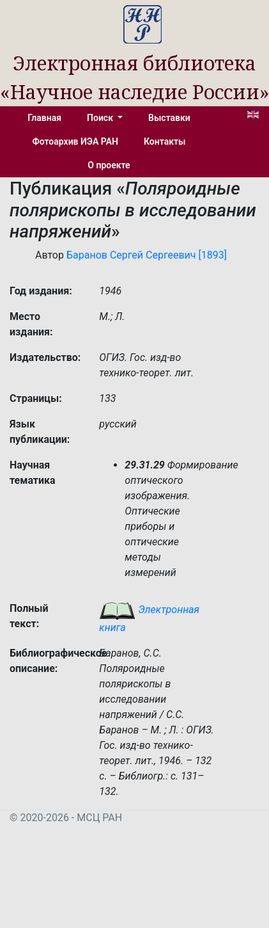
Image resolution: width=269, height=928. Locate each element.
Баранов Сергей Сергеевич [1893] (146, 255)
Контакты (164, 141)
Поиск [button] (101, 118)
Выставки (169, 118)
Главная (44, 118)
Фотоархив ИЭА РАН (76, 141)
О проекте (109, 165)
